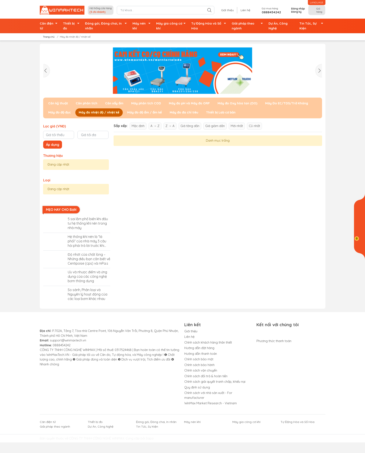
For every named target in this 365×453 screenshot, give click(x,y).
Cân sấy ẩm (114, 103)
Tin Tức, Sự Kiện (312, 25)
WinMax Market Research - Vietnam (210, 403)
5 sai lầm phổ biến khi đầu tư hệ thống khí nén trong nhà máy (88, 223)
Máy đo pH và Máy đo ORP (189, 103)
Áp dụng (52, 144)
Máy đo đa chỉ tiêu (184, 112)
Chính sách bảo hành (199, 365)
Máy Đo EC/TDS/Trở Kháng (286, 103)
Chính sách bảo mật (198, 359)
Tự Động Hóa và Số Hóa (209, 25)
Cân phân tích (86, 103)
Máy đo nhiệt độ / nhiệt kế (99, 112)
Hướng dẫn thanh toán (200, 354)
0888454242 (61, 345)
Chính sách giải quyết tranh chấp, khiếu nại (214, 382)
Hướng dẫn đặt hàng (199, 348)
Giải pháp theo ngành (248, 25)
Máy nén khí (142, 25)
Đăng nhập (298, 8)
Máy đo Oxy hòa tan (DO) (237, 103)
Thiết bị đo (72, 25)
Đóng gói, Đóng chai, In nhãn (107, 25)
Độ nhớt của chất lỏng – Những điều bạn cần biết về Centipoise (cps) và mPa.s (89, 258)
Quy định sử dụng (197, 387)
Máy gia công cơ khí (172, 25)
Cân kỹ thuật (58, 103)
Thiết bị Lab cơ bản (221, 112)
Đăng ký (296, 11)
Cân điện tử (50, 25)
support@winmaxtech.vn (68, 340)
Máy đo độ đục (59, 112)
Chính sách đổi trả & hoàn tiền (205, 376)
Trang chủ (47, 36)
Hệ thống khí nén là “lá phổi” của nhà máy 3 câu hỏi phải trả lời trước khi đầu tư (87, 241)
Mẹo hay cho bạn (61, 209)
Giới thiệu (227, 10)
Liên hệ (245, 10)
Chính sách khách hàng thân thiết (208, 342)
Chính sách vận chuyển (200, 370)
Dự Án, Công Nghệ (278, 25)
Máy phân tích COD (146, 103)
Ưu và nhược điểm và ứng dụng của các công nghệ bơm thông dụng (87, 276)
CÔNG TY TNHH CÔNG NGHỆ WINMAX (96, 438)
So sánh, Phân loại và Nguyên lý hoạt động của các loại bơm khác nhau (87, 294)
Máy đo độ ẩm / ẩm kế (144, 112)
